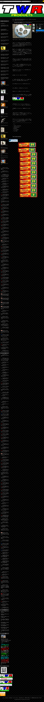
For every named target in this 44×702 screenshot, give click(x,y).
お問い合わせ (10, 697)
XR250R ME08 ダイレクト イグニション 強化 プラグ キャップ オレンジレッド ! (5, 187)
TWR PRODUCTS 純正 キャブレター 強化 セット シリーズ (4, 101)
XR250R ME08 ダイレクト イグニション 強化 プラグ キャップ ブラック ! (5, 421)
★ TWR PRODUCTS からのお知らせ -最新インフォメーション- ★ (5, 630)
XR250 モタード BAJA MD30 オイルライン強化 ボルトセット (5, 314)
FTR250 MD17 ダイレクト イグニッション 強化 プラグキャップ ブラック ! (5, 506)
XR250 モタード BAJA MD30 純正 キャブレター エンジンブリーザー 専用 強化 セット (5, 324)
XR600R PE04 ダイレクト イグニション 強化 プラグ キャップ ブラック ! (5, 215)
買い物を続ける (15, 128)
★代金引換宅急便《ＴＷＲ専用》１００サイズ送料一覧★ (5, 628)
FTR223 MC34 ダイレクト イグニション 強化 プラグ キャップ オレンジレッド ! (5, 225)
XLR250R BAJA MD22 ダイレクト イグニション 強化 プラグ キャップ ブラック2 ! (5, 271)
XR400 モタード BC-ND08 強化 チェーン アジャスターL (5, 342)
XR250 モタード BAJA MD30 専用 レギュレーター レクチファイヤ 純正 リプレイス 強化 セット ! (5, 331)
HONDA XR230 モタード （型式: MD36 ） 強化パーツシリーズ (5, 58)
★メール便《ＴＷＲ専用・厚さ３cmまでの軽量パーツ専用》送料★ (5, 620)
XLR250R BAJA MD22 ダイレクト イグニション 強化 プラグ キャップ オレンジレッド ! (5, 195)
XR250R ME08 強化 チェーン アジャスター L (5, 367)
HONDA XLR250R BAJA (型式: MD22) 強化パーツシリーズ (4, 34)
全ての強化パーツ (3, 23)
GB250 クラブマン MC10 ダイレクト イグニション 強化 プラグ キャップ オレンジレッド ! (5, 414)
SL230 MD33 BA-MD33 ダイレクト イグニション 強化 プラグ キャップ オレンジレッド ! (5, 278)
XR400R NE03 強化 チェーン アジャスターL (5, 395)
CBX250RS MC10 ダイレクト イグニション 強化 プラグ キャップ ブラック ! (5, 241)
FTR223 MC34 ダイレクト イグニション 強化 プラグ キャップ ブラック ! (5, 228)
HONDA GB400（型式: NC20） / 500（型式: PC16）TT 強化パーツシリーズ (5, 78)
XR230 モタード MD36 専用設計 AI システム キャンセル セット (5, 389)
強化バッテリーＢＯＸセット (4, 155)
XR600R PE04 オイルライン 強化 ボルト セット (5, 402)
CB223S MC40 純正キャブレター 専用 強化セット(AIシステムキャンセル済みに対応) (5, 561)
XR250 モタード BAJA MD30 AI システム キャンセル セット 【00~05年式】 (5, 348)
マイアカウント (35, 1)
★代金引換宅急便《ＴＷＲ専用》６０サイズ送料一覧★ (5, 622)
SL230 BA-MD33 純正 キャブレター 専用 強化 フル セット (5, 470)
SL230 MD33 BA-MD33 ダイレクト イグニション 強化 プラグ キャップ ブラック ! (5, 247)
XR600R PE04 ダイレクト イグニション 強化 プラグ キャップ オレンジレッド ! (5, 291)
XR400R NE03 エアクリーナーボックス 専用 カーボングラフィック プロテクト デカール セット (5, 398)
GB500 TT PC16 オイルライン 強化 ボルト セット (5, 572)
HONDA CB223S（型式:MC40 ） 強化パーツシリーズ (5, 64)
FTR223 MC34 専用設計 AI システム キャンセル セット (5, 550)
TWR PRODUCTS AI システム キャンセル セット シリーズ (4, 107)
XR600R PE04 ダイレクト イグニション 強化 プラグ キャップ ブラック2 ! (5, 212)
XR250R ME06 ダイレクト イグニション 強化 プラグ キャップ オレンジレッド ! (5, 268)
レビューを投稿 (15, 130)
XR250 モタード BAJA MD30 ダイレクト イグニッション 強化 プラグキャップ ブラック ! (5, 529)
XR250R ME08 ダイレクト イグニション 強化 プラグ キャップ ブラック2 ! (5, 265)
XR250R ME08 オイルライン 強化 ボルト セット (5, 179)
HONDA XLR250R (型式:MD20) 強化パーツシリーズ (4, 37)
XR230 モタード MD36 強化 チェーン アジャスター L (5, 387)
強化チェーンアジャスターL (32, 19)
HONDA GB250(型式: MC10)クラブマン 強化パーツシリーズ (5, 44)
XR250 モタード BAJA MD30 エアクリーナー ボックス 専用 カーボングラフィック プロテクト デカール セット (5, 339)
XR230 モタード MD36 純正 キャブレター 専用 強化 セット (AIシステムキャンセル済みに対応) (5, 568)
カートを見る (41, 1)
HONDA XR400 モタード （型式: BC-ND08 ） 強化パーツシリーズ (5, 68)
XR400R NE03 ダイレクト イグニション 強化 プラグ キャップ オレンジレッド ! (5, 428)
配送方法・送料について (28, 697)
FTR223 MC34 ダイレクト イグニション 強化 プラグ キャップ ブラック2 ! (5, 285)
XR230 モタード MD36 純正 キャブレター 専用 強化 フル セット (5, 565)
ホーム (3, 697)
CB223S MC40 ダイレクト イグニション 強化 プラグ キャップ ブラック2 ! (5, 288)
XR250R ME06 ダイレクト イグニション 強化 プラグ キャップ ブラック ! (5, 202)
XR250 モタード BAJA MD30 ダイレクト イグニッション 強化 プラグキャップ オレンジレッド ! (5, 317)
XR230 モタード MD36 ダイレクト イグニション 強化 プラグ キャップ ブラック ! (5, 221)
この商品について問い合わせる (17, 125)
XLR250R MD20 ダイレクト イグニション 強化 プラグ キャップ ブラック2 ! (5, 275)
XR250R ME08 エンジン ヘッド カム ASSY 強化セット (5, 184)
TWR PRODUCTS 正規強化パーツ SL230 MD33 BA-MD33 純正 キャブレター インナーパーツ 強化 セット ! (5, 307)
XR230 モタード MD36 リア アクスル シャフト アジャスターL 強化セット (5, 599)
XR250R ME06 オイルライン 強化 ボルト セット (5, 181)
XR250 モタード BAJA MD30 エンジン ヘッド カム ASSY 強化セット (5, 168)
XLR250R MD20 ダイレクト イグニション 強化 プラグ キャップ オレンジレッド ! (5, 257)
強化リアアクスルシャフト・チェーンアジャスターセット (4, 148)
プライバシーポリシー (15, 697)
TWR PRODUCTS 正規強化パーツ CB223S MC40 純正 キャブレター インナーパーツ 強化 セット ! (5, 299)
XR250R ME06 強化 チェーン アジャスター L (5, 370)
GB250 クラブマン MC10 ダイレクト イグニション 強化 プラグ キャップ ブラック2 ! (5, 335)
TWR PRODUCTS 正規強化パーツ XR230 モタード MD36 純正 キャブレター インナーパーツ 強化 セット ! (5, 303)
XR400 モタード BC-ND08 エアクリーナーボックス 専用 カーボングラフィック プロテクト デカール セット (5, 595)
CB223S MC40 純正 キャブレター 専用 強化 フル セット (5, 559)
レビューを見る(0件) (15, 129)
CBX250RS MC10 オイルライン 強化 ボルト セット (5, 345)
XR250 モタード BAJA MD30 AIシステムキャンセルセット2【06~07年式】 (5, 321)
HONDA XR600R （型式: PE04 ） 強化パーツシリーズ (5, 74)
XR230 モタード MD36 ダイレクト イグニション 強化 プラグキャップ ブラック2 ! (5, 281)
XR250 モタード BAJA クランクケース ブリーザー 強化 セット (5, 328)
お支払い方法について (21, 697)
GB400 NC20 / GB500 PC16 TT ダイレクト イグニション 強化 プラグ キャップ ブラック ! (5, 577)
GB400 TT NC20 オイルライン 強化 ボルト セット (5, 574)
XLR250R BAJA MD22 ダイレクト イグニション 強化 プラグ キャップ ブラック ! (5, 424)
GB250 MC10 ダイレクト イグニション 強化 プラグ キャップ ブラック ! (5, 208)
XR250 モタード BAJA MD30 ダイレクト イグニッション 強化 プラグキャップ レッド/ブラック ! (5, 261)
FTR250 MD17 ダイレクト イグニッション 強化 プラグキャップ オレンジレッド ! (5, 512)
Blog (1, 664)
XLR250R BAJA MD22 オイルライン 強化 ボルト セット (5, 189)
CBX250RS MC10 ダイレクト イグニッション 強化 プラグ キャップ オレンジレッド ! (5, 238)
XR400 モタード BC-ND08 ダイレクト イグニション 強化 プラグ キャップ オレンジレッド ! (5, 411)
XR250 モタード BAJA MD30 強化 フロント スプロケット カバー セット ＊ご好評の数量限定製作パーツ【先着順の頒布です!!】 (5, 586)
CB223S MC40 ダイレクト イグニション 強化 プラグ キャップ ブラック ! (5, 231)
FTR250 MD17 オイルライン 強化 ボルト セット (5, 311)
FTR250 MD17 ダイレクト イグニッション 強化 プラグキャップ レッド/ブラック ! (5, 509)
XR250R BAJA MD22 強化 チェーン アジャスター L (5, 192)
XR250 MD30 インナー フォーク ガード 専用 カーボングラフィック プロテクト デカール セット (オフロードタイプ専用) (5, 175)
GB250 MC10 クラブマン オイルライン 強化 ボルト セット (5, 351)
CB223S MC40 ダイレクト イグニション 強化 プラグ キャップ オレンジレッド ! (5, 235)
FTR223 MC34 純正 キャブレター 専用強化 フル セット (5, 553)
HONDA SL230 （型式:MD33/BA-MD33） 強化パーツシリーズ (5, 54)
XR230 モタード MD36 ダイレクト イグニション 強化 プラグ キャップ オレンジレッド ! (5, 218)
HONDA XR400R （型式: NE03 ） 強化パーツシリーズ (5, 71)
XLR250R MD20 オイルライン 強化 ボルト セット (5, 244)
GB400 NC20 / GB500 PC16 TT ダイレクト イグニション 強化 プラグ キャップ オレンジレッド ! (5, 581)
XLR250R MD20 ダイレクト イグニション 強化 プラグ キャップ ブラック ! (5, 254)
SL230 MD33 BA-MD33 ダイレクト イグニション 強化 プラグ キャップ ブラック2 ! (5, 251)
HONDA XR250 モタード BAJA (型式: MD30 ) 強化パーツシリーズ (5, 26)
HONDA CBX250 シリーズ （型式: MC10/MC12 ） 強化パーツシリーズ (5, 51)
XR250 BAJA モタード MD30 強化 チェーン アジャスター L (5, 172)
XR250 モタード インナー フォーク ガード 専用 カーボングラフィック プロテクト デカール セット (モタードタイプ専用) (5, 359)
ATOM (40, 697)
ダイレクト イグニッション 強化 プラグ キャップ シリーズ (4, 139)
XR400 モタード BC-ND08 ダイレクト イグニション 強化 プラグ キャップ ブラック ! (5, 205)
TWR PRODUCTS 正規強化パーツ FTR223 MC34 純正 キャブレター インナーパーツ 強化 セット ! (5, 295)
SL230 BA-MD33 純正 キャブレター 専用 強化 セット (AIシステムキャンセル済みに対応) (5, 516)
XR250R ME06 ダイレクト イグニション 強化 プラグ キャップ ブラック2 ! (5, 198)
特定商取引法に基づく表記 (34, 697)
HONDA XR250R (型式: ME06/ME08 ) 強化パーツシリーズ (21, 19)
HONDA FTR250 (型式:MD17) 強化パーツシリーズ (5, 40)
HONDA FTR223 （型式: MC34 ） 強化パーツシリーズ (4, 61)
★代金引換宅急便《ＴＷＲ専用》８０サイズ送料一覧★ (5, 625)
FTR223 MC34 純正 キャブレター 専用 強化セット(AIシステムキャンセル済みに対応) (5, 556)
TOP (13, 19)
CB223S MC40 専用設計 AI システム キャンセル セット (5, 392)
